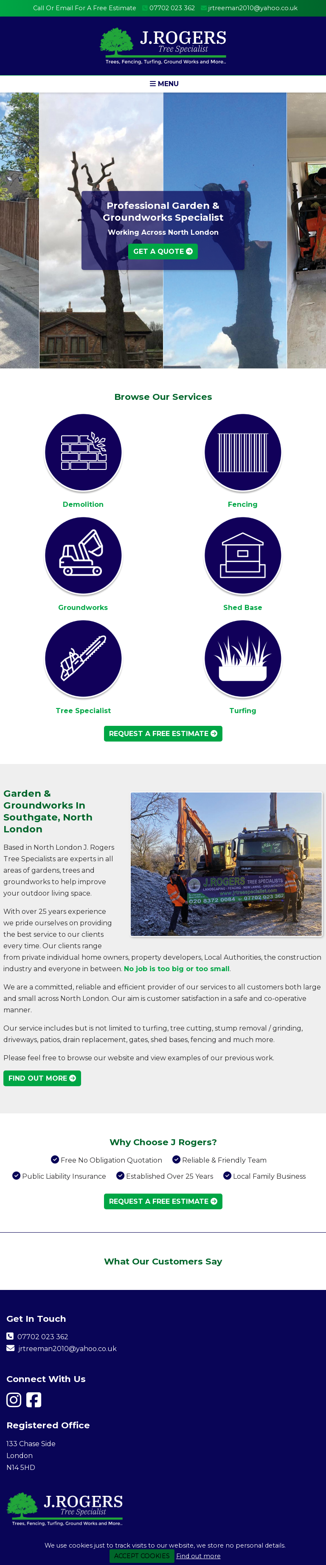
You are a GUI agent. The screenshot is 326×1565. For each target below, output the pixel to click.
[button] (163, 84)
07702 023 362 (172, 8)
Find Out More (42, 1078)
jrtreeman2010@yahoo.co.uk (253, 8)
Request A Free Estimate (163, 734)
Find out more (198, 1556)
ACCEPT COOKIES (142, 1556)
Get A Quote (163, 251)
